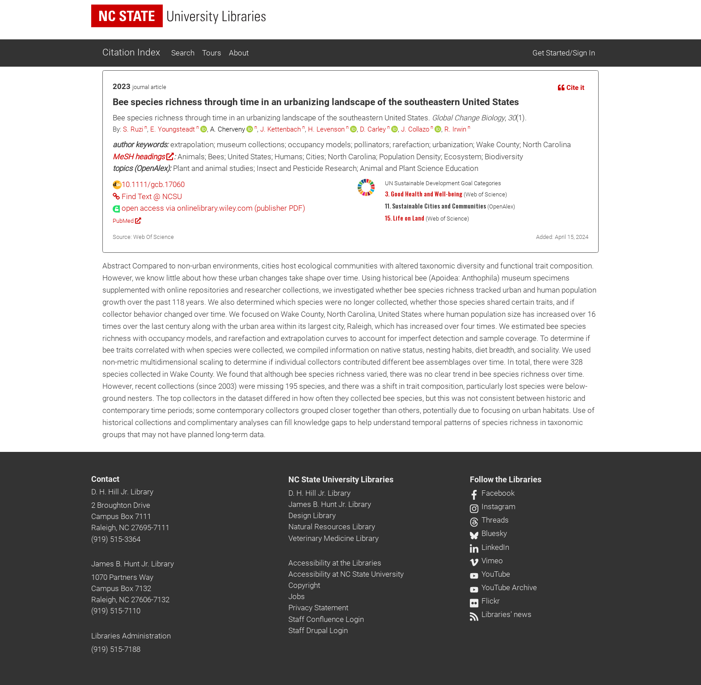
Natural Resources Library (331, 526)
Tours (211, 52)
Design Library (312, 515)
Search (182, 52)
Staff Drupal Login (318, 630)
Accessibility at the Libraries (334, 562)
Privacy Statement (318, 607)
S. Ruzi (133, 129)
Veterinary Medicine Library (333, 538)
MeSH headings (143, 156)
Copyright (304, 585)
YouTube (490, 574)
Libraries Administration (131, 635)
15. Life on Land (404, 217)
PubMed (127, 220)
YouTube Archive (503, 587)
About (239, 52)
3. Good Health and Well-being (423, 193)
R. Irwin (455, 129)
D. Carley (373, 129)
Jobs (296, 596)
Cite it (571, 88)
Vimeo (486, 560)
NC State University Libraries (340, 480)
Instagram (492, 506)
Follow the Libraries (505, 480)
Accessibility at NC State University (346, 574)
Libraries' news (501, 614)
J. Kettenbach (280, 129)
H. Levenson (326, 129)
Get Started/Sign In (563, 52)
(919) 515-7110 (115, 610)
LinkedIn (489, 547)
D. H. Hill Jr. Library (122, 491)
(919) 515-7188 (115, 649)
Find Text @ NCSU (147, 196)
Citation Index (131, 52)
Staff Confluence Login (326, 619)
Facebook (492, 493)
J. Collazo (415, 129)
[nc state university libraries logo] (178, 15)
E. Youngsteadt (172, 129)
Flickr (485, 600)
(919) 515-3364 (115, 539)
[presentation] (209, 208)
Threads (489, 519)
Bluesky (488, 533)
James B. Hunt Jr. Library (132, 563)
